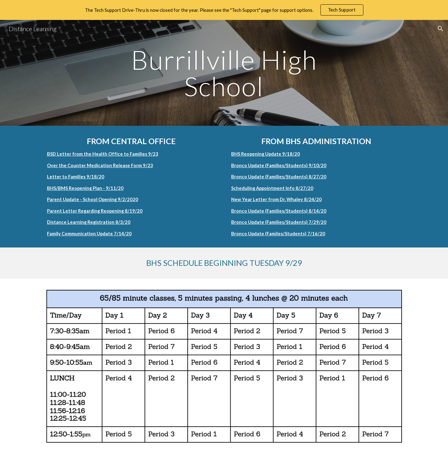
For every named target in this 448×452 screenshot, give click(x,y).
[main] (224, 73)
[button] (440, 28)
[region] (224, 10)
